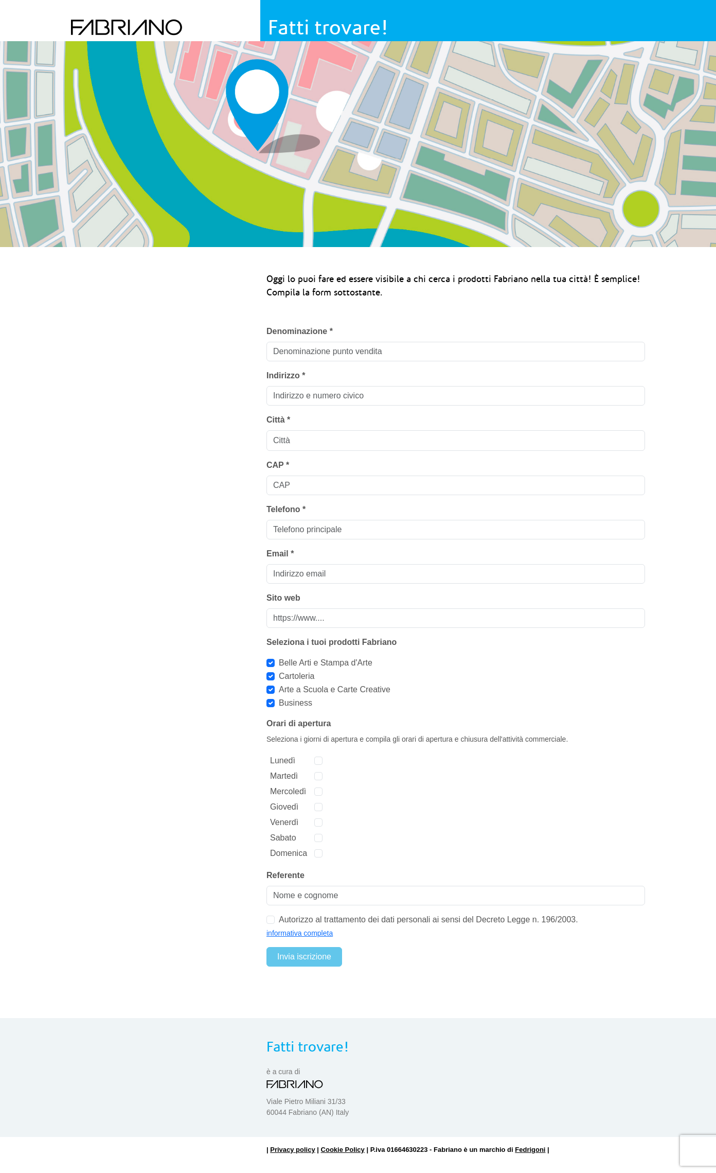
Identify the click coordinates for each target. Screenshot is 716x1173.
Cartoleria (296, 676)
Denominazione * (299, 331)
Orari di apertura (298, 723)
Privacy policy (292, 1149)
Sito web (283, 597)
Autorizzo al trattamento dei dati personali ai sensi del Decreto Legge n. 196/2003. (428, 919)
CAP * (277, 465)
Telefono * (286, 509)
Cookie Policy (343, 1149)
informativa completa (299, 933)
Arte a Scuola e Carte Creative (334, 689)
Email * (280, 553)
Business (295, 702)
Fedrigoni (530, 1149)
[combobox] (455, 440)
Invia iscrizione (304, 956)
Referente (285, 875)
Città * (278, 419)
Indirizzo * (286, 375)
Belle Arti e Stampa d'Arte (325, 662)
